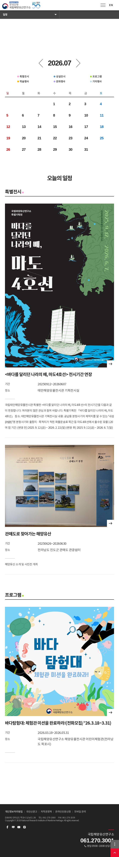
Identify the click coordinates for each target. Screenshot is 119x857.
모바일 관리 (80, 811)
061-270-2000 (49, 817)
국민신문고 (31, 811)
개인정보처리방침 (14, 811)
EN (111, 5)
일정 (5, 14)
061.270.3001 (97, 840)
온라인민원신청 (63, 811)
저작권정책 (46, 811)
